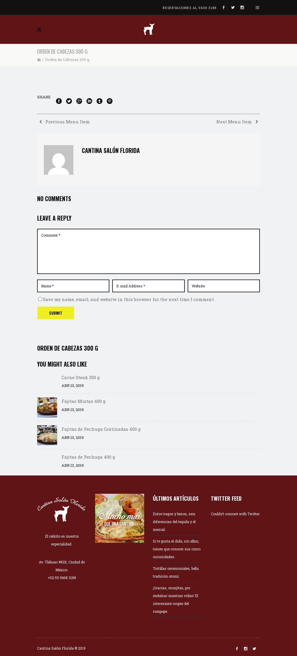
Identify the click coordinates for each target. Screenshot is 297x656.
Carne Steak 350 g (80, 377)
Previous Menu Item (63, 122)
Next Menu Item (238, 122)
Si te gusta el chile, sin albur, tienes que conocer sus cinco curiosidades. (176, 549)
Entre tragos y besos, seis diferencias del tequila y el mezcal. (174, 521)
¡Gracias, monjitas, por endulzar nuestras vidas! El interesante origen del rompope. (175, 599)
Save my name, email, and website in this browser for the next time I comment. (129, 299)
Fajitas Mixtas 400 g (83, 401)
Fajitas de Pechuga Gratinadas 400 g (101, 429)
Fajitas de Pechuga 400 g (88, 457)
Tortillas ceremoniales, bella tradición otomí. (176, 572)
